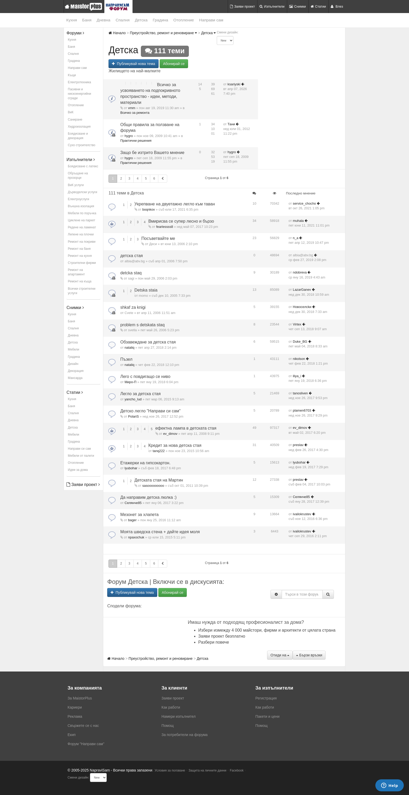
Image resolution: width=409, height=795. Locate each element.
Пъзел (126, 359)
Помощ (167, 725)
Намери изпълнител (178, 716)
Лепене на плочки (81, 234)
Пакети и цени (267, 716)
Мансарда (75, 378)
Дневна (104, 20)
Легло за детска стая (140, 393)
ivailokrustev (302, 514)
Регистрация (266, 698)
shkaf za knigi (133, 307)
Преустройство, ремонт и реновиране (163, 33)
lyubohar (130, 468)
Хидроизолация (79, 126)
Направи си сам (79, 448)
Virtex (297, 324)
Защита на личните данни (207, 770)
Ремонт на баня (79, 249)
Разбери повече (213, 642)
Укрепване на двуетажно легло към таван (175, 204)
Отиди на (279, 655)
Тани (231, 124)
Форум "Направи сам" (86, 744)
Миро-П (130, 382)
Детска (141, 20)
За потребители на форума (184, 735)
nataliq (129, 347)
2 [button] (121, 178)
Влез (337, 6)
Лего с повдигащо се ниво (145, 376)
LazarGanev (302, 290)
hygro (128, 136)
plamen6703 (302, 410)
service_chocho (304, 203)
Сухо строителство (81, 145)
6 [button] (154, 178)
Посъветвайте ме (158, 238)
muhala (298, 221)
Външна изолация (81, 206)
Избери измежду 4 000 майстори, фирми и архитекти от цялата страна (266, 630)
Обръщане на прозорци (78, 175)
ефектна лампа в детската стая (185, 428)
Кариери (75, 707)
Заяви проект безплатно (221, 636)
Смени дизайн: (227, 32)
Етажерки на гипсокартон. (145, 463)
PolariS (133, 416)
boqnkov (148, 209)
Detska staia (146, 290)
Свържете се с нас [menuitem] (83, 725)
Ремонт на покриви (81, 242)
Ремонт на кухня (80, 256)
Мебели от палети (81, 456)
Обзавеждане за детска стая (148, 342)
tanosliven (300, 393)
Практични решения (135, 141)
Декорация (75, 371)
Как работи (170, 707)
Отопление (183, 20)
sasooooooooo (153, 486)
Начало (117, 33)
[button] (162, 179)
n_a (295, 238)
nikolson (299, 359)
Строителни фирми (82, 263)
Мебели (73, 349)
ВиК (71, 112)
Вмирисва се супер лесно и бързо (181, 221)
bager (132, 520)
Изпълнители (272, 6)
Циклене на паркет (81, 220)
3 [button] (129, 178)
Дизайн (73, 364)
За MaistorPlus (80, 698)
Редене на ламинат (82, 227)
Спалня (123, 20)
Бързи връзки (309, 655)
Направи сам (211, 20)
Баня (86, 20)
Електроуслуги (78, 199)
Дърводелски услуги (82, 192)
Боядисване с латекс (83, 166)
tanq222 (159, 451)
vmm (131, 108)
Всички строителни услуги (81, 291)
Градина (160, 20)
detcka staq (131, 273)
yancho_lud (132, 399)
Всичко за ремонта (134, 113)
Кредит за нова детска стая (174, 445)
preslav (298, 445)
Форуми (75, 33)
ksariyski (233, 84)
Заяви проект (242, 6)
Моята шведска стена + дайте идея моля (160, 532)
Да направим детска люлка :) (148, 497)
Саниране (75, 119)
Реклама (75, 716)
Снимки (297, 6)
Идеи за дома (78, 470)
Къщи (72, 75)
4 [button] (138, 178)
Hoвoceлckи (302, 307)
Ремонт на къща (79, 281)
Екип (72, 735)
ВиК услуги (76, 185)
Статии (318, 6)
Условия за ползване (170, 770)
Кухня (71, 20)
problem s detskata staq (142, 325)
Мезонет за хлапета (139, 514)
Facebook (237, 770)
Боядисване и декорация (78, 136)
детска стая (131, 255)
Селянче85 (132, 503)
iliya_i (297, 376)
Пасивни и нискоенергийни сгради (79, 93)
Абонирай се (174, 64)
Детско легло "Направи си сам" (150, 411)
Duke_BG (300, 341)
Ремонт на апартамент (76, 272)
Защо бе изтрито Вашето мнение (152, 152)
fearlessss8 (164, 227)
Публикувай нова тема (133, 64)
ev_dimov (170, 434)
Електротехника (79, 82)
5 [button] (146, 178)
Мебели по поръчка (82, 213)
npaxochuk (136, 537)
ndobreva (300, 272)
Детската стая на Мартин (159, 480)
